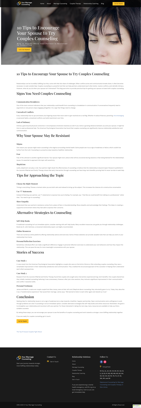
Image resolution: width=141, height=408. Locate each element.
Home (42, 4)
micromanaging (118, 116)
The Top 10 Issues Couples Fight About (29, 332)
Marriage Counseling (60, 4)
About (49, 4)
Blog (102, 4)
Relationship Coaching (91, 4)
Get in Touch (118, 4)
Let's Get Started (24, 49)
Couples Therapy (75, 4)
